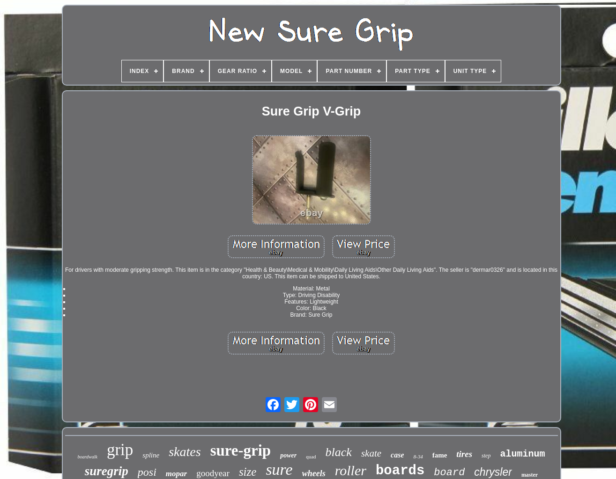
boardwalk (87, 456)
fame (439, 455)
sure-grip (240, 450)
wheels (314, 473)
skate (371, 453)
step (486, 455)
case (397, 455)
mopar (176, 473)
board (449, 473)
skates (184, 451)
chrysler (493, 472)
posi (147, 472)
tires (464, 454)
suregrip (106, 471)
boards (400, 471)
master (529, 475)
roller (350, 470)
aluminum (522, 454)
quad (311, 456)
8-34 (418, 456)
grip (120, 450)
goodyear (213, 473)
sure (279, 469)
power (288, 455)
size (248, 471)
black (339, 452)
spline (150, 455)
